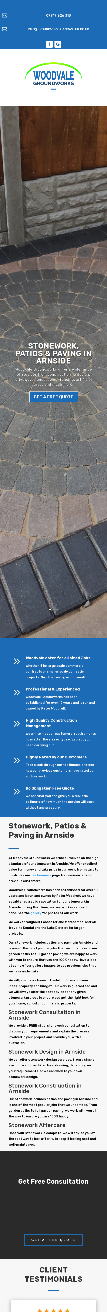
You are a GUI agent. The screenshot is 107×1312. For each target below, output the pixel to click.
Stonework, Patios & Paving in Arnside (53, 353)
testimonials (41, 875)
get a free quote (53, 396)
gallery (35, 913)
